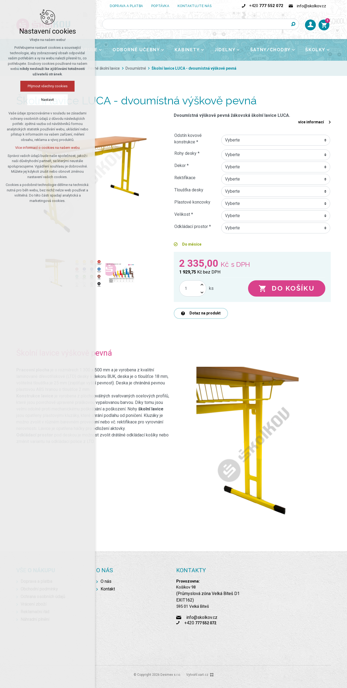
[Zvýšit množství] (202, 284)
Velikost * (183, 214)
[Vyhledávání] (293, 24)
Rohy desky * (187, 153)
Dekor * (181, 165)
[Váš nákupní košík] (324, 25)
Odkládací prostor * (192, 226)
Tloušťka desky (188, 189)
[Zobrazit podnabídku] (100, 50)
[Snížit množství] (202, 292)
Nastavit (47, 100)
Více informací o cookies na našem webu (47, 148)
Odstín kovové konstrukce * (188, 138)
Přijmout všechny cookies (48, 86)
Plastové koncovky (192, 202)
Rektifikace (184, 177)
